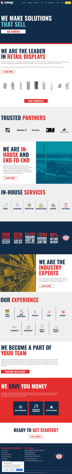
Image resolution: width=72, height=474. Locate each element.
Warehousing (30, 2)
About (62, 2)
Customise (6, 469)
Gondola (24, 2)
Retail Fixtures (51, 2)
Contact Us (68, 2)
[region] (13, 466)
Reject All (13, 469)
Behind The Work (46, 472)
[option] (36, 87)
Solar (46, 2)
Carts (42, 2)
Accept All (19, 469)
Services (57, 2)
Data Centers (36, 2)
